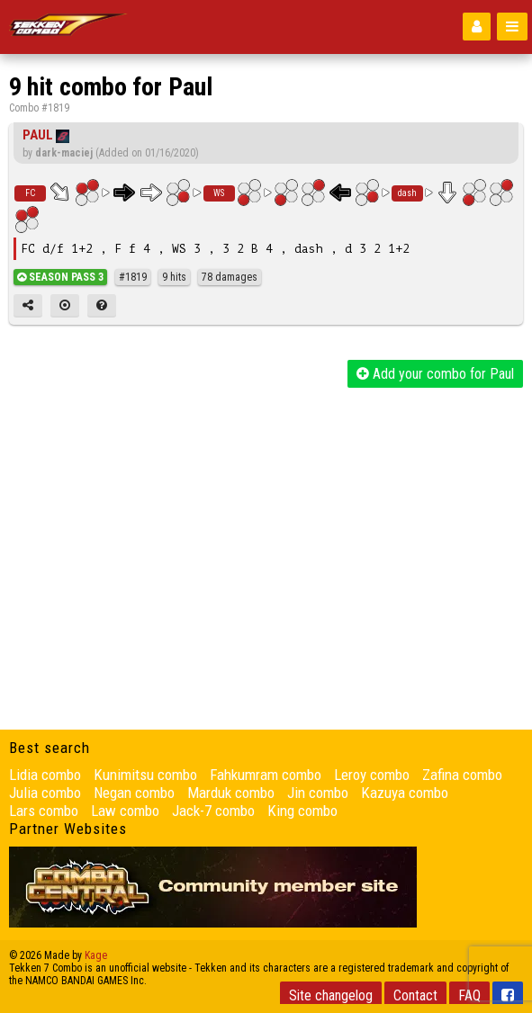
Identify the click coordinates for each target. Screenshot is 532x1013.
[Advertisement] (266, 523)
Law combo (125, 811)
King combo (302, 811)
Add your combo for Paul (435, 373)
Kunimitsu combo (145, 775)
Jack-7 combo (213, 811)
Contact (415, 995)
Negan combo (134, 793)
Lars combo (43, 811)
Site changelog (331, 995)
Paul (38, 135)
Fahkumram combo (265, 775)
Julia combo (45, 793)
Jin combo (317, 793)
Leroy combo (372, 775)
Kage (96, 955)
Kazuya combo (404, 793)
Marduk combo (231, 793)
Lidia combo (45, 775)
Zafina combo (462, 775)
